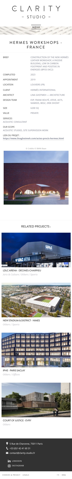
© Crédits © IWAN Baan (36, 149)
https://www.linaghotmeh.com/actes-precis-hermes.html (33, 138)
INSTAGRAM (18, 466)
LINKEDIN (17, 461)
